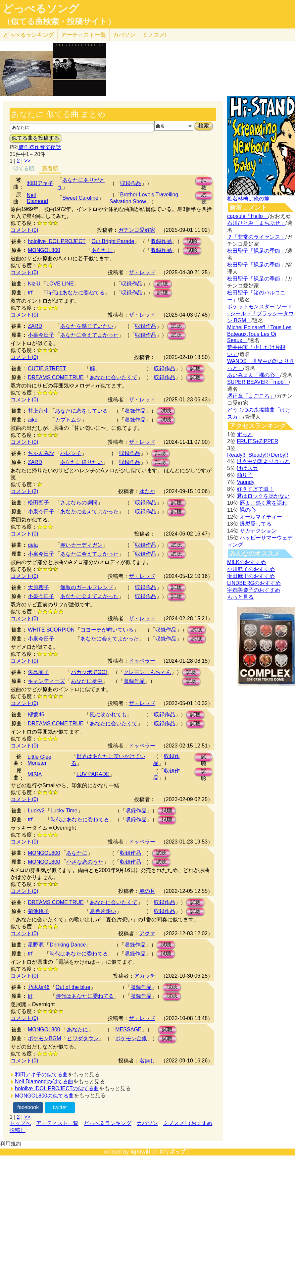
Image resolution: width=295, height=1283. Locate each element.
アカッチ (144, 976)
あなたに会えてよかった (89, 335)
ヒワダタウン (83, 1038)
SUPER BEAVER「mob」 (258, 382)
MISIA (34, 774)
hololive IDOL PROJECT (57, 241)
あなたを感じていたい (86, 326)
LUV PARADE (93, 774)
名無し (147, 1060)
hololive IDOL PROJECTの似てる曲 (57, 1088)
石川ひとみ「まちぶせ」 (256, 223)
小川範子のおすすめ (251, 569)
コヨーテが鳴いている (106, 630)
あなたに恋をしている (81, 411)
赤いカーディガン (81, 545)
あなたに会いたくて (113, 377)
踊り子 (245, 475)
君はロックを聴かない (263, 496)
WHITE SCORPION (51, 630)
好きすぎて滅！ (255, 489)
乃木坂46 (39, 987)
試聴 (204, 181)
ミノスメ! (154, 35)
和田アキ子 (40, 183)
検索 (203, 125)
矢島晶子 (38, 672)
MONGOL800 (44, 250)
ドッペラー (142, 661)
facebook (28, 1107)
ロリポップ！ (175, 1152)
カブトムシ (68, 420)
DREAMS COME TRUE (56, 377)
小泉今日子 (41, 335)
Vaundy (245, 482)
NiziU (34, 283)
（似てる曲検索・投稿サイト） (59, 21)
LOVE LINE (60, 283)
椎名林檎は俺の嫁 (248, 198)
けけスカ (247, 468)
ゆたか (147, 491)
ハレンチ (70, 453)
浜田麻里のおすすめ (251, 576)
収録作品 (130, 183)
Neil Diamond (37, 198)
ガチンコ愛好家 (136, 230)
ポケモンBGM (44, 1038)
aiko (32, 420)
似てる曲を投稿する (35, 138)
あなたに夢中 (87, 681)
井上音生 (38, 411)
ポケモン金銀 (131, 1038)
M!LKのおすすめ (246, 562)
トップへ (20, 1123)
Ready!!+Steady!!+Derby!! (257, 455)
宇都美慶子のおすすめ (253, 590)
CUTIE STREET (47, 368)
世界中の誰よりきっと (263, 461)
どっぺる (28, 35)
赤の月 (147, 891)
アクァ (147, 933)
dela (33, 545)
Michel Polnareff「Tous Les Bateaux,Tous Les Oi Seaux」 (259, 334)
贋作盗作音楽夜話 (40, 147)
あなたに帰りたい (81, 462)
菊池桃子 (38, 911)
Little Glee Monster (39, 760)
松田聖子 (38, 502)
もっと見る (240, 597)
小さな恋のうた (84, 862)
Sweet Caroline (80, 198)
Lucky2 (36, 810)
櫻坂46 (36, 714)
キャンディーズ (46, 681)
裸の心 (248, 510)
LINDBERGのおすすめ (254, 583)
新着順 (50, 168)
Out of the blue (73, 987)
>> (27, 161)
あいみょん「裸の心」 (253, 375)
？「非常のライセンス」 (256, 237)
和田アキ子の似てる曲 (41, 1074)
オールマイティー (261, 517)
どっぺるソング (41, 9)
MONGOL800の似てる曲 (44, 1096)
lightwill (140, 1152)
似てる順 (23, 168)
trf (30, 292)
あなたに (102, 250)
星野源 (36, 945)
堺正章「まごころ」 (251, 396)
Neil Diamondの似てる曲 (44, 1081)
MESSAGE (128, 1029)
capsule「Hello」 (247, 216)
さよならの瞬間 (78, 502)
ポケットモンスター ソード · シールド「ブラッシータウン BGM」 (260, 313)
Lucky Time (64, 810)
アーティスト (83, 35)
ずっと (245, 434)
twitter (60, 1107)
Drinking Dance (68, 945)
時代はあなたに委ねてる (75, 292)
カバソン (124, 35)
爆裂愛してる (255, 524)
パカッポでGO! (89, 672)
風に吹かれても (108, 714)
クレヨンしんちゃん (147, 672)
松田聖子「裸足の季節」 (256, 251)
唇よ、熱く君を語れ (263, 503)
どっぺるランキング (107, 1123)
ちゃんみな (41, 453)
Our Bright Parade (112, 241)
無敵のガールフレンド (86, 587)
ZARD (35, 326)
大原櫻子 (38, 587)
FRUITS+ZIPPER (257, 441)
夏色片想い (103, 911)
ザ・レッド (142, 272)
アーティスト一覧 (57, 1123)
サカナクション (258, 531)
